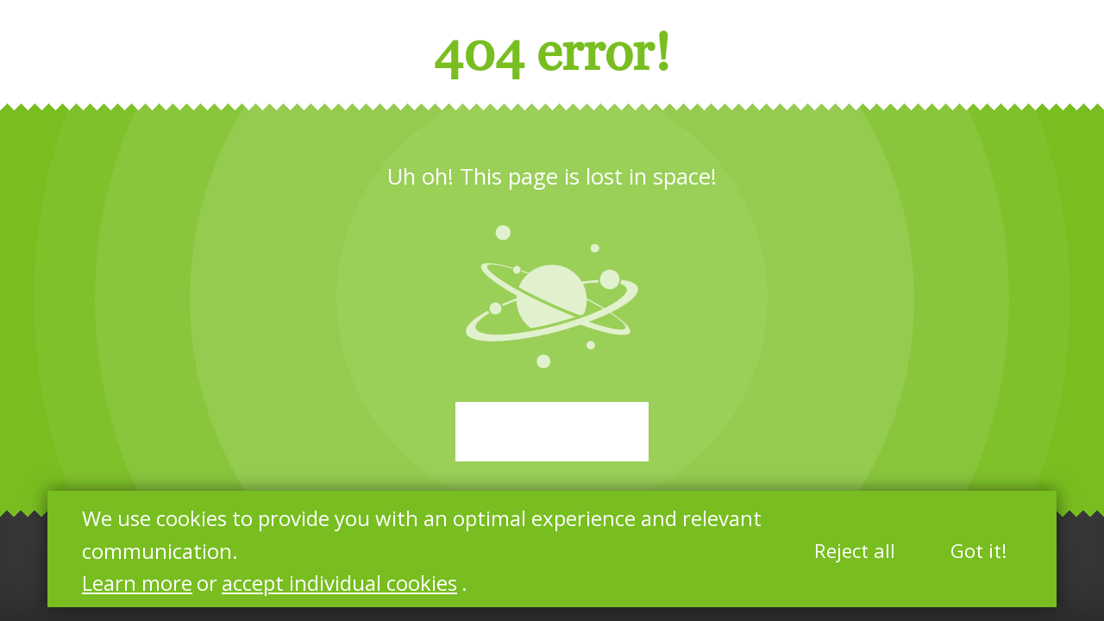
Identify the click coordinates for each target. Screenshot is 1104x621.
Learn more (137, 582)
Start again (552, 431)
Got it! (978, 550)
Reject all (854, 550)
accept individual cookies (339, 582)
